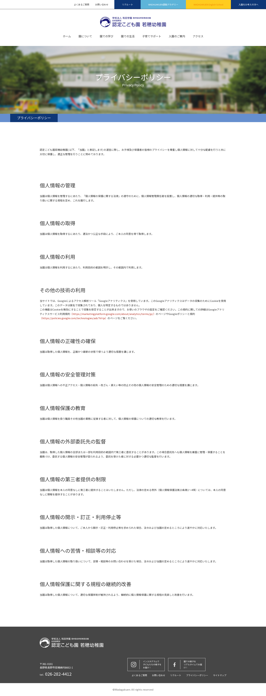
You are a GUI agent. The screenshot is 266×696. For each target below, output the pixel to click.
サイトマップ (219, 675)
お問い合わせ (101, 4)
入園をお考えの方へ (248, 4)
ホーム (67, 36)
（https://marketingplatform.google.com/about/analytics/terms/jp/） (113, 314)
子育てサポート (151, 36)
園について (85, 36)
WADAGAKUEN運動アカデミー (163, 4)
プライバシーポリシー (197, 675)
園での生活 (128, 36)
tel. (56, 674)
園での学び (106, 36)
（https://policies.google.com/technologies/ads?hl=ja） (74, 318)
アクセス (198, 36)
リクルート (127, 4)
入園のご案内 (177, 36)
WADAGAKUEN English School (208, 4)
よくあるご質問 (81, 4)
